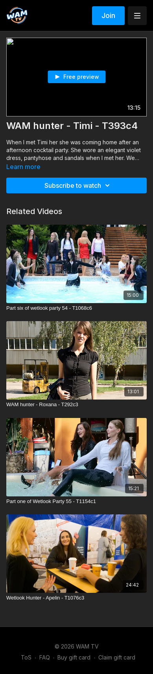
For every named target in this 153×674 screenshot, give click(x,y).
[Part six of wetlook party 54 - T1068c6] (76, 308)
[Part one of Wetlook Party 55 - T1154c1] (76, 501)
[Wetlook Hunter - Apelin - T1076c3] (76, 598)
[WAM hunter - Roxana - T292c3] (76, 405)
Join (108, 15)
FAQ (44, 657)
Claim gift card (116, 657)
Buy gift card (73, 657)
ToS (26, 657)
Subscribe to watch (78, 185)
